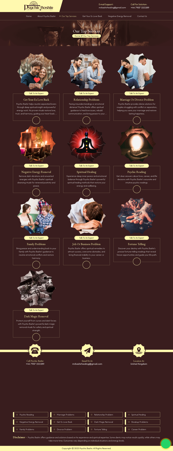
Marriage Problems (65, 414)
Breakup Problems (139, 421)
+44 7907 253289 (140, 7)
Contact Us (142, 16)
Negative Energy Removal (119, 16)
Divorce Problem (64, 429)
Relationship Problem (103, 414)
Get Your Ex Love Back (92, 16)
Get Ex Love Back (64, 421)
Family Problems (27, 429)
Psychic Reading (27, 414)
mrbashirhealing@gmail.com (112, 7)
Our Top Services (69, 16)
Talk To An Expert (36, 93)
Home (29, 16)
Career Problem (138, 429)
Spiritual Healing (138, 414)
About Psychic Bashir (46, 16)
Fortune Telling (100, 429)
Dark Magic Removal (103, 421)
